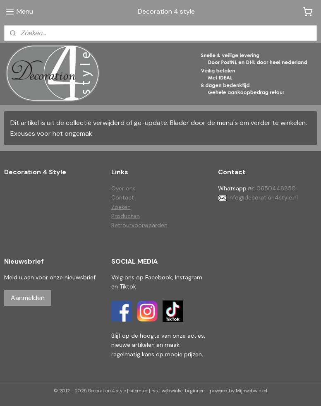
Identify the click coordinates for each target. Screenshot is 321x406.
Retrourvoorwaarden (139, 225)
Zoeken (121, 207)
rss (154, 391)
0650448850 (276, 188)
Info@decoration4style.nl (258, 197)
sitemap (138, 391)
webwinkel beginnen (183, 391)
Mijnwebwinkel (251, 391)
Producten (125, 216)
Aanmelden (28, 297)
